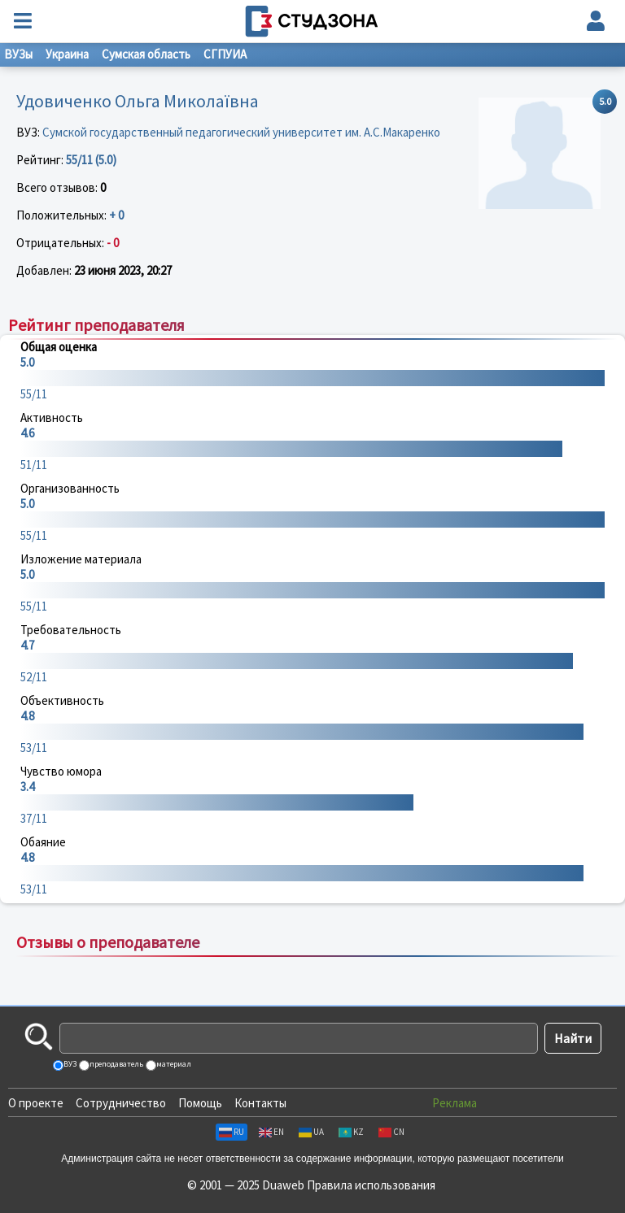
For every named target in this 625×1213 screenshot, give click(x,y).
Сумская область (146, 54)
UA (311, 1131)
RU (231, 1131)
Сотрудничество (121, 1103)
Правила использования (371, 1185)
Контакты (260, 1103)
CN (391, 1131)
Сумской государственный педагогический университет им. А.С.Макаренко (241, 132)
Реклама (454, 1103)
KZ (351, 1131)
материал (173, 1064)
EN (271, 1131)
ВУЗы (18, 54)
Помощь (200, 1103)
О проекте (35, 1103)
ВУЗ (69, 1064)
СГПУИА (225, 54)
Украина (67, 54)
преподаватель (115, 1064)
